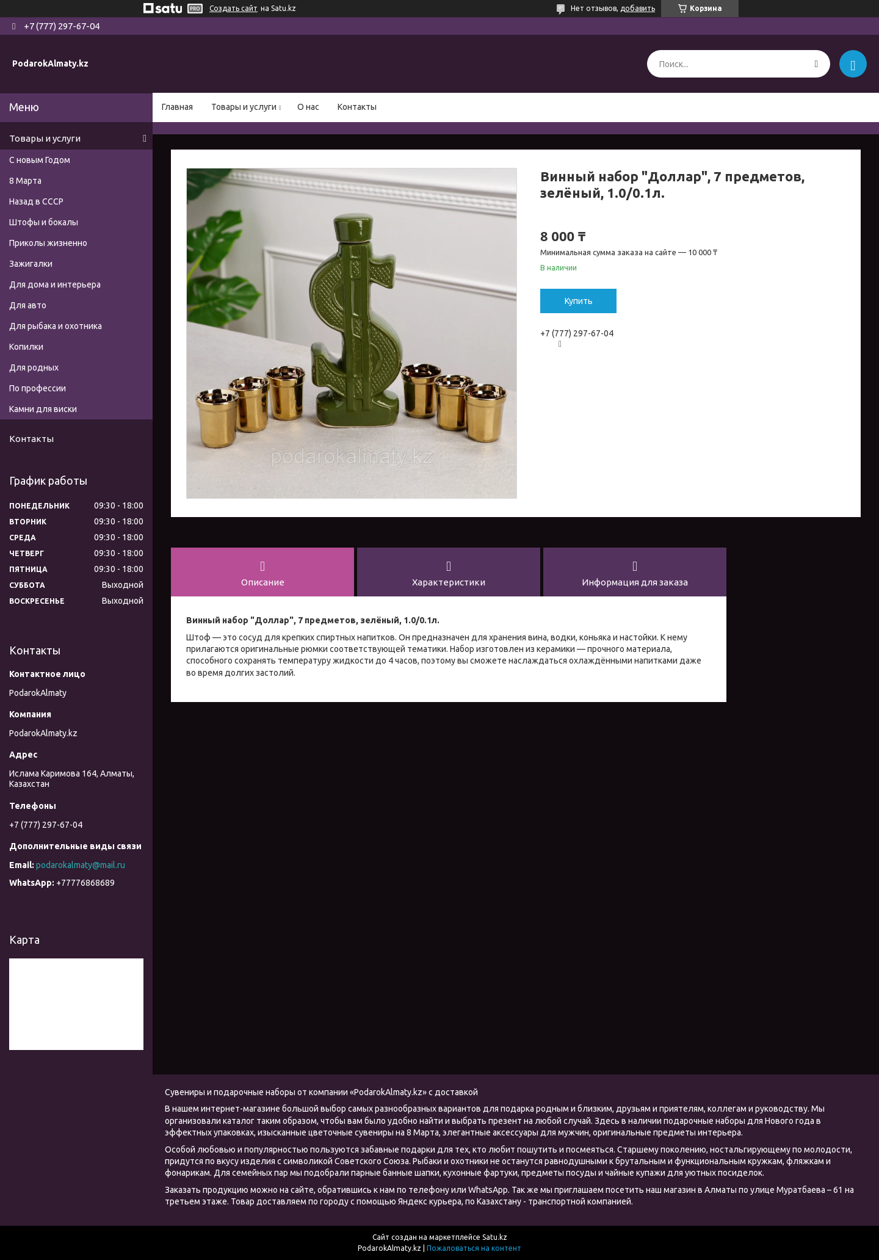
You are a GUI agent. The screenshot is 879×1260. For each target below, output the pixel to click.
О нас (308, 107)
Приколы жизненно (48, 243)
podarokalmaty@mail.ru (80, 865)
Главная (177, 107)
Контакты (357, 107)
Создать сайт (233, 8)
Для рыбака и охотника (55, 326)
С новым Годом (39, 160)
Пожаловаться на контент (474, 1248)
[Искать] (816, 64)
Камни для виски (43, 409)
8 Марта (25, 181)
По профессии (37, 388)
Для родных (34, 367)
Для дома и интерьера (55, 284)
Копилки (26, 347)
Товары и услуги (244, 107)
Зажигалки (30, 264)
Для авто (27, 305)
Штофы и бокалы (43, 222)
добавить (637, 8)
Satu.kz (494, 1237)
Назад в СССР (36, 201)
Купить (579, 301)
